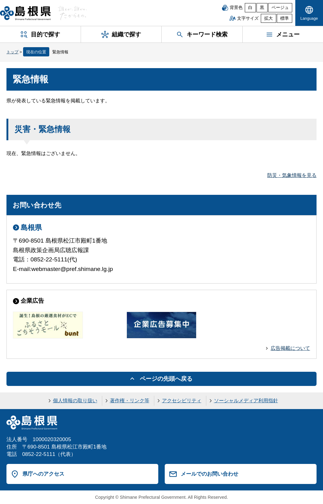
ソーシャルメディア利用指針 (246, 400)
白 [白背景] (250, 7)
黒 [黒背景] (262, 7)
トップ (12, 52)
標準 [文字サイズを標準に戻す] (284, 18)
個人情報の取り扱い (75, 400)
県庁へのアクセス (43, 474)
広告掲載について (290, 348)
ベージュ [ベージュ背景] (280, 7)
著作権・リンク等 (129, 400)
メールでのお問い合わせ (209, 474)
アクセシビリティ (181, 400)
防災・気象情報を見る (292, 175)
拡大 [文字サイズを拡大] (268, 18)
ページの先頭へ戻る (166, 378)
